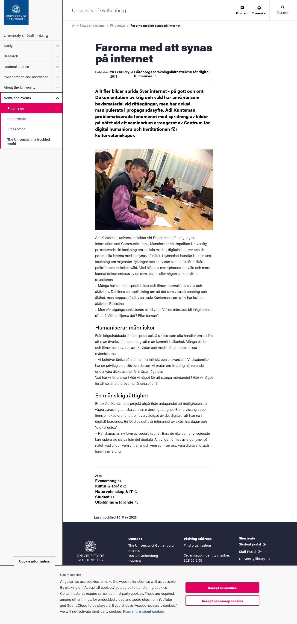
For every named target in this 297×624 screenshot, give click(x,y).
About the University (19, 87)
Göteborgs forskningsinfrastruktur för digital (171, 74)
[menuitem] (242, 10)
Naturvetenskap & (116, 491)
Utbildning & (116, 502)
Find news (15, 108)
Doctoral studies (16, 66)
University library (255, 558)
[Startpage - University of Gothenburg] (31, 15)
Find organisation (197, 545)
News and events (17, 97)
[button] (283, 10)
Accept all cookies (222, 587)
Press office (16, 128)
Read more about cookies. (144, 611)
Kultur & (110, 486)
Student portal (253, 543)
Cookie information (34, 561)
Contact (242, 10)
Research (11, 55)
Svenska (259, 10)
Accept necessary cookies (222, 600)
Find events (16, 118)
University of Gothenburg (26, 35)
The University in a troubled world (28, 141)
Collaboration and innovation (26, 76)
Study (8, 45)
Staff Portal (250, 551)
